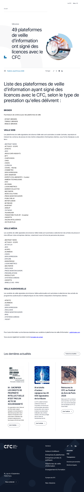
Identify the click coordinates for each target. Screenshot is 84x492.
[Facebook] (59, 71)
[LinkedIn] (62, 71)
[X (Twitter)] (56, 71)
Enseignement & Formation (55, 470)
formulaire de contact (37, 337)
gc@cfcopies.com (74, 332)
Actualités (70, 450)
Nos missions (50, 483)
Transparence (71, 457)
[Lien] (53, 71)
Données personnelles (73, 462)
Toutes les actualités (72, 354)
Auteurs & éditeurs (52, 451)
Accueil (6, 8)
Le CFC (69, 3)
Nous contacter (11, 482)
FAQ (68, 454)
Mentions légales (72, 465)
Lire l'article (14, 425)
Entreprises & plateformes (55, 455)
